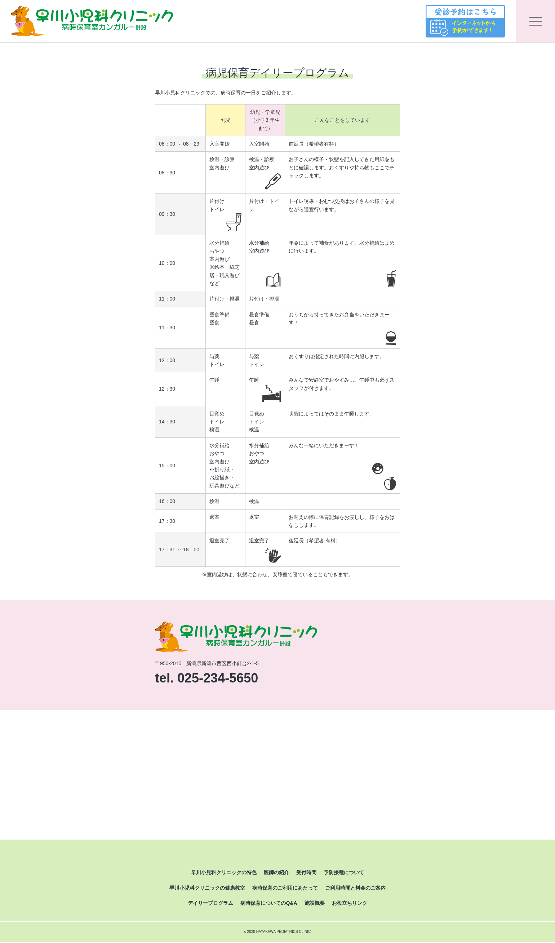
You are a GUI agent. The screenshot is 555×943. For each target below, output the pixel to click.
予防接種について (344, 873)
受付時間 (306, 873)
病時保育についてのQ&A (268, 904)
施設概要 (315, 904)
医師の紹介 (276, 873)
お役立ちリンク (349, 904)
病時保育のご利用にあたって (285, 888)
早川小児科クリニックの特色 (224, 873)
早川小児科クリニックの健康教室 (207, 888)
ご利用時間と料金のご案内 (355, 888)
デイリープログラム (210, 904)
